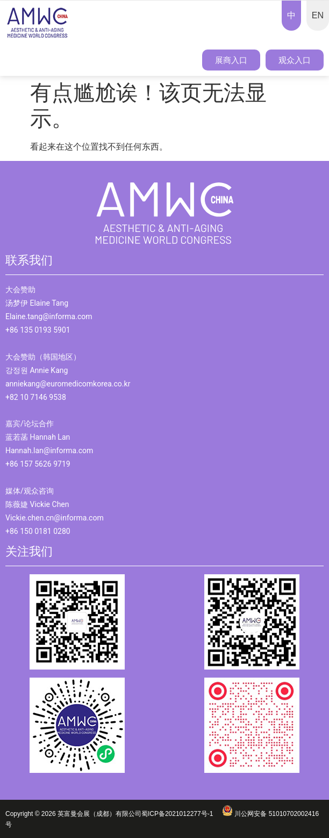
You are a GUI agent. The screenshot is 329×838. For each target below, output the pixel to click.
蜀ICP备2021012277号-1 (181, 814)
